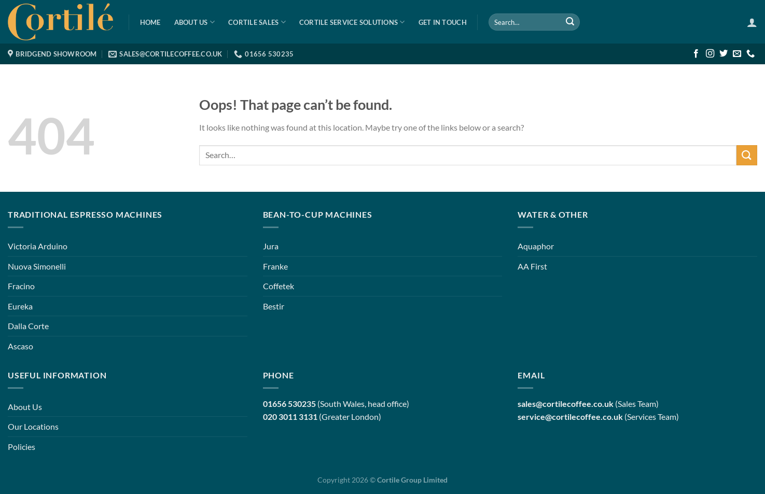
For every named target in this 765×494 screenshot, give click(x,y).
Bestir (273, 306)
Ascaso (20, 346)
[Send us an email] (737, 54)
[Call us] (750, 54)
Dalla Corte (28, 326)
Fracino (21, 286)
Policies (21, 446)
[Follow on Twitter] (723, 54)
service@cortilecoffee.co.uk (570, 416)
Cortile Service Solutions (352, 22)
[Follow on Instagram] (710, 54)
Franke (275, 266)
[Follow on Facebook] (696, 54)
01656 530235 (289, 403)
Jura (271, 246)
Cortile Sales (257, 22)
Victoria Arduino (37, 246)
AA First (532, 266)
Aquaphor (536, 246)
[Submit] (570, 22)
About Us (194, 22)
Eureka (20, 306)
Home (150, 22)
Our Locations (33, 426)
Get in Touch (443, 22)
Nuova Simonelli (37, 266)
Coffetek (278, 286)
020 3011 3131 (290, 416)
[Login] (752, 22)
